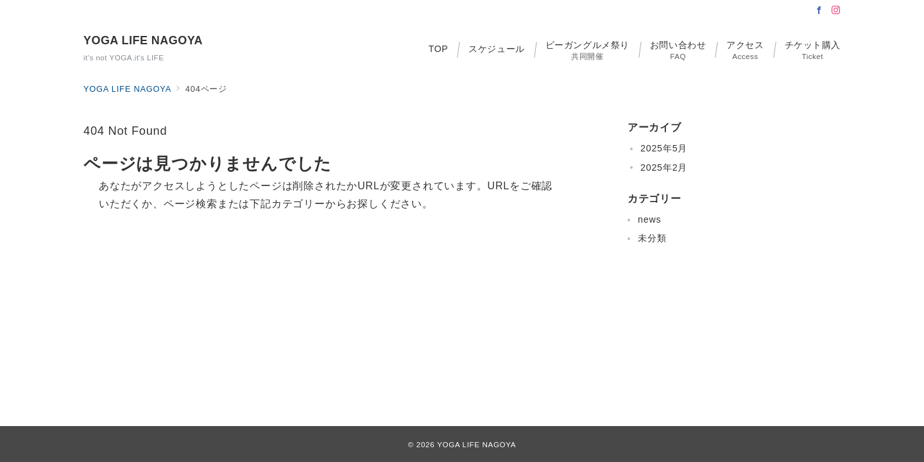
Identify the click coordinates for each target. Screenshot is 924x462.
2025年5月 (663, 148)
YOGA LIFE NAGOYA (143, 40)
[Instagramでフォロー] (836, 10)
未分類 (652, 238)
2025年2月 (663, 167)
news (649, 219)
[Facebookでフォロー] (819, 10)
